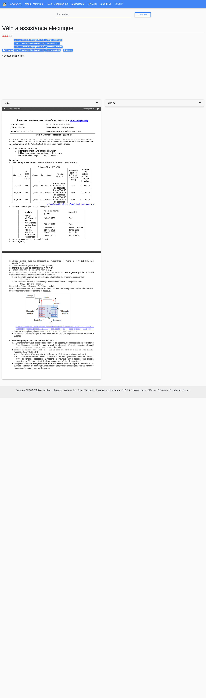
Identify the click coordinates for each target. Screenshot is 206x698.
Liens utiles (105, 4)
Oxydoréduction (52, 43)
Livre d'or (92, 4)
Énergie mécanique (54, 40)
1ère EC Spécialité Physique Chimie (29, 40)
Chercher (142, 14)
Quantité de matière (54, 47)
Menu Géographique (57, 4)
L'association (77, 4)
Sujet (7, 103)
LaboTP (119, 4)
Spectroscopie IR (53, 50)
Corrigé (111, 103)
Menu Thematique (34, 4)
